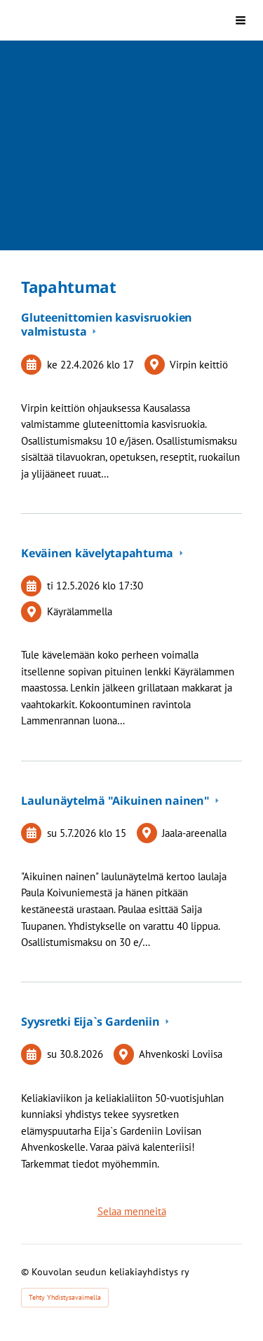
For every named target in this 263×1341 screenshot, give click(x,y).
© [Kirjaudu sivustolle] (26, 1271)
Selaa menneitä (131, 1211)
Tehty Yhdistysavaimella (65, 1297)
